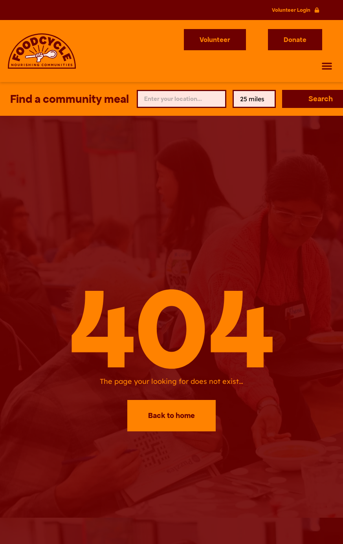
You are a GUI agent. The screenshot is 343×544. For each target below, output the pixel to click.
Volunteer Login (291, 10)
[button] (327, 66)
